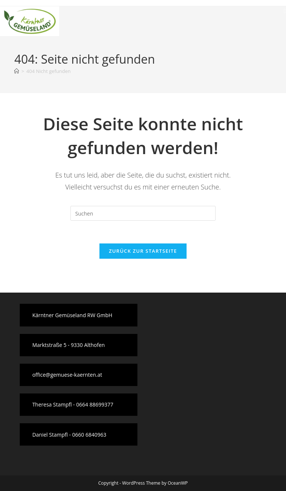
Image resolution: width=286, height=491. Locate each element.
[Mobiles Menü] (285, 11)
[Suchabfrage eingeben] (143, 213)
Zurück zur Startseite (143, 251)
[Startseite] (16, 71)
